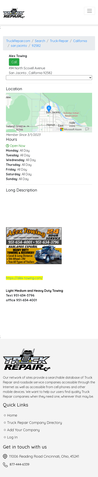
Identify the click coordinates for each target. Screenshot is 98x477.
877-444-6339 (19, 464)
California (80, 41)
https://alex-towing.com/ (24, 278)
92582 (36, 46)
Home (12, 415)
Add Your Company (23, 430)
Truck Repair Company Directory (34, 422)
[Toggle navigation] (89, 11)
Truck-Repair (59, 41)
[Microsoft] (71, 129)
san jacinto (19, 46)
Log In (12, 437)
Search (40, 41)
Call (14, 62)
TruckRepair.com (18, 41)
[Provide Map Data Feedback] (87, 129)
